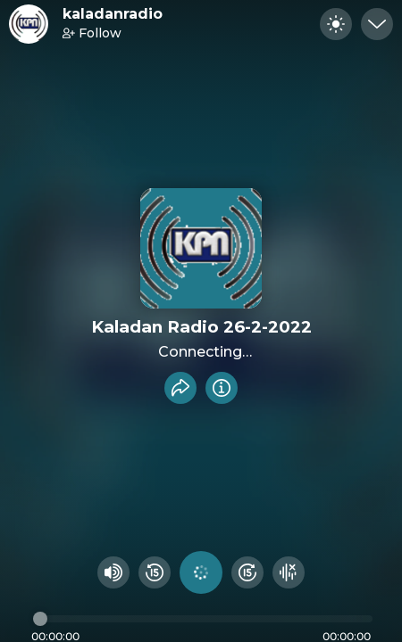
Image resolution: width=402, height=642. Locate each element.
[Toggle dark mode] (336, 24)
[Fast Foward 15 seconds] (247, 572)
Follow (92, 33)
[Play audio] (201, 572)
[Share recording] (180, 388)
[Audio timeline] (203, 618)
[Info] (221, 388)
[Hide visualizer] (288, 572)
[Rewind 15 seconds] (154, 572)
